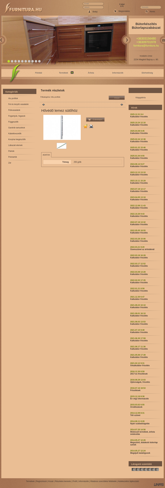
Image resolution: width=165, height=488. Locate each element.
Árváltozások (136, 407)
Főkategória (45, 97)
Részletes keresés (63, 481)
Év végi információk (139, 399)
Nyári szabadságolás (140, 423)
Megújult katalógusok (140, 453)
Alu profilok (13, 98)
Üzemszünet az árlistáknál (142, 249)
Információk (84, 481)
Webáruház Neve (23, 8)
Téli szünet (135, 415)
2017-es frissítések (139, 374)
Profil (75, 481)
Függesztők (13, 122)
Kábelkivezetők (14, 133)
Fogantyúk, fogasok (16, 116)
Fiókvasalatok (14, 110)
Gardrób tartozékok (16, 128)
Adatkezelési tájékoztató (128, 481)
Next (127, 40)
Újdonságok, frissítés (140, 382)
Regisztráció (41, 481)
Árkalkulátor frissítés (140, 365)
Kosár (50, 481)
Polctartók (12, 157)
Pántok (11, 151)
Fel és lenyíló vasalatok (18, 104)
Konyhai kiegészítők (17, 139)
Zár (9, 163)
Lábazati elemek (15, 145)
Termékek (30, 481)
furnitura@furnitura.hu (146, 45)
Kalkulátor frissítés (139, 116)
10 (39, 61)
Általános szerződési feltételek (103, 481)
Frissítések (135, 390)
